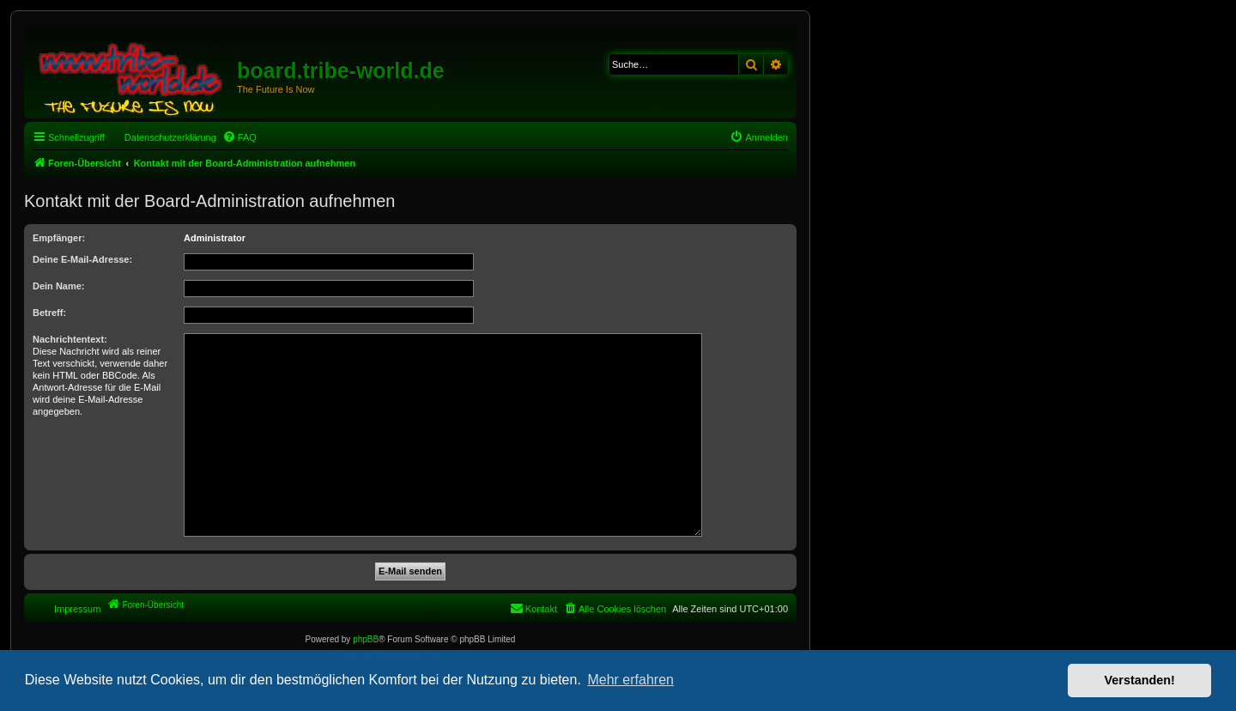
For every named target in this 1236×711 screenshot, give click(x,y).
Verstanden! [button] (1140, 680)
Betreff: (49, 312)
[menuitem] (239, 137)
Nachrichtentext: (70, 339)
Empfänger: (59, 238)
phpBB (366, 639)
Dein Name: (59, 286)
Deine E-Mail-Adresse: (82, 259)
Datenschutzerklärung (170, 137)
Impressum (77, 609)
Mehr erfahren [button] (630, 679)
